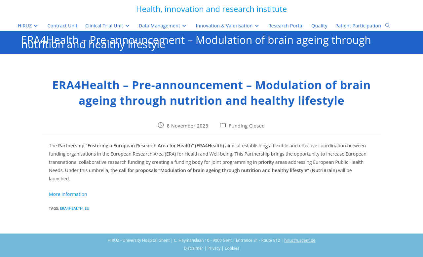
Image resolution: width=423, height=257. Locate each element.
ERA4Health (71, 208)
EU (87, 208)
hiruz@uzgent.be (299, 240)
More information (68, 194)
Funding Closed (247, 126)
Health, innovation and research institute (211, 8)
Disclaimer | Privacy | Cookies (211, 248)
